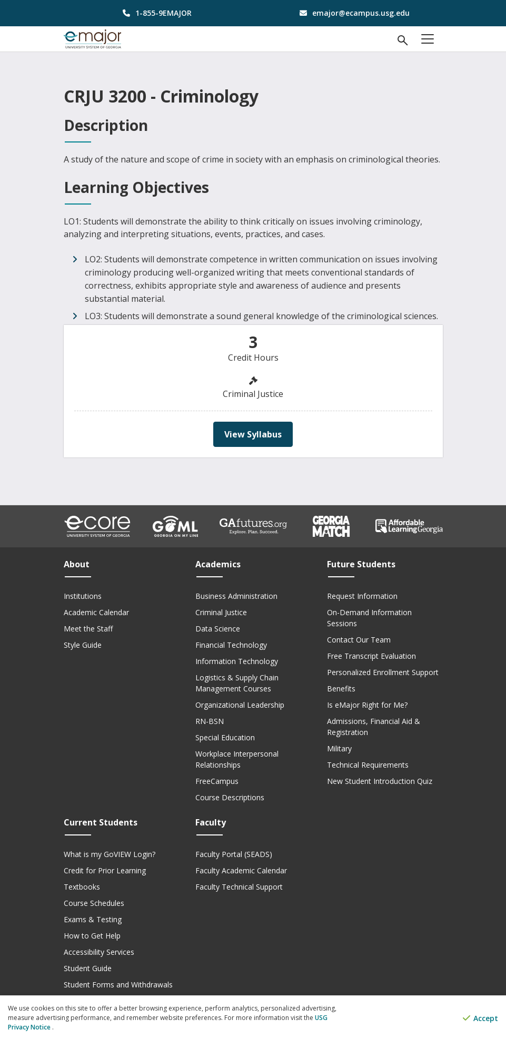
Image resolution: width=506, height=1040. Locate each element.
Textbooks (82, 887)
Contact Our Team (359, 640)
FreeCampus (217, 781)
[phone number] (154, 13)
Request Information (362, 596)
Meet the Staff (88, 629)
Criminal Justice (221, 612)
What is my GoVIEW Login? (109, 854)
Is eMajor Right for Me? (367, 705)
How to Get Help (92, 936)
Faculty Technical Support (239, 887)
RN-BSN (209, 721)
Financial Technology (231, 645)
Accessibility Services (99, 952)
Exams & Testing (93, 919)
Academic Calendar (96, 612)
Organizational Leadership (239, 705)
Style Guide (83, 645)
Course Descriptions (229, 797)
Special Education (225, 737)
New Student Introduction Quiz (379, 781)
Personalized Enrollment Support (383, 672)
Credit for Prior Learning (105, 870)
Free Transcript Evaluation (371, 656)
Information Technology (236, 661)
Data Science (217, 629)
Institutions (83, 596)
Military (339, 748)
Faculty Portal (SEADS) (233, 854)
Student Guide (88, 968)
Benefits (341, 689)
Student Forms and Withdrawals (118, 985)
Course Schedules (94, 903)
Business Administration (236, 596)
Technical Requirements (368, 765)
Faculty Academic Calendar (241, 870)
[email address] (352, 13)
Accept (480, 1018)
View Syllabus (253, 434)
